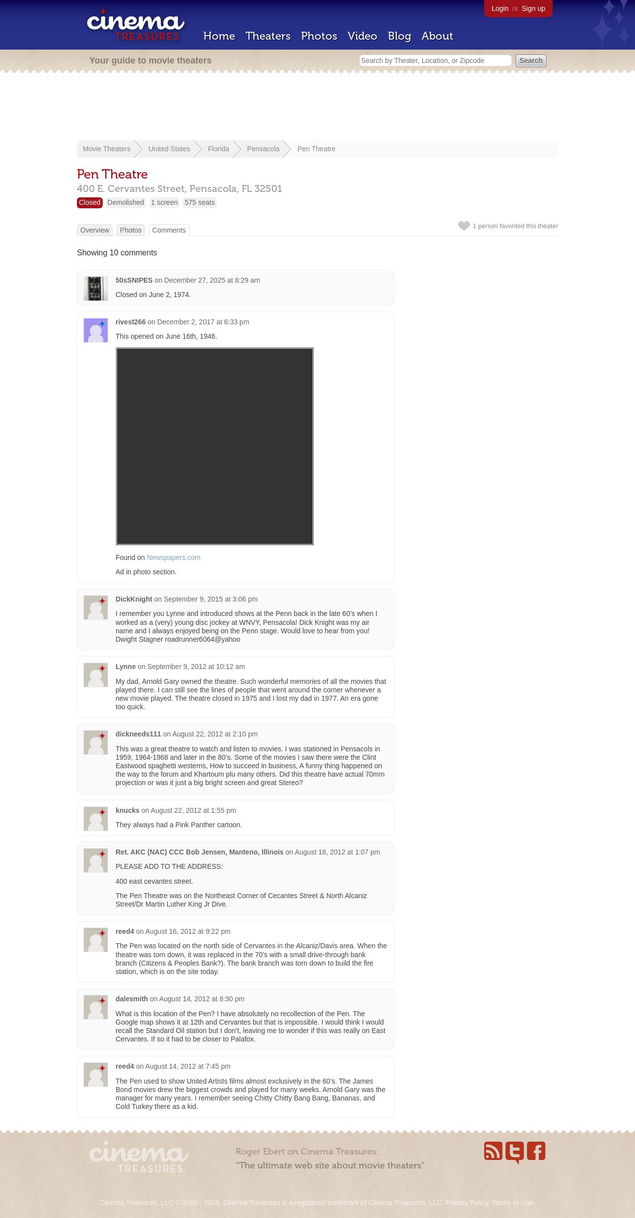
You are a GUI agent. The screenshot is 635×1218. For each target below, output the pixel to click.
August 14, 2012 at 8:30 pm (202, 999)
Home (219, 36)
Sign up (533, 8)
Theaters (268, 36)
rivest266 (131, 322)
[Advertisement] (317, 107)
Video (363, 36)
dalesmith (132, 999)
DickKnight (134, 599)
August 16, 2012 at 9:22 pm (188, 931)
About (437, 36)
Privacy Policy (466, 1203)
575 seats (200, 202)
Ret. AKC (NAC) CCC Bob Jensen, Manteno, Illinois (200, 852)
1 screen (164, 202)
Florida (218, 149)
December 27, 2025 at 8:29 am (212, 280)
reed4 (125, 931)
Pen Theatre (316, 149)
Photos (319, 36)
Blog (399, 36)
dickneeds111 (138, 734)
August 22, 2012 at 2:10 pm (214, 734)
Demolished (126, 202)
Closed (90, 202)
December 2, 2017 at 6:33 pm (203, 322)
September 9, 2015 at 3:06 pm (210, 599)
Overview (94, 230)
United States (169, 149)
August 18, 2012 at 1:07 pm (337, 852)
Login (500, 8)
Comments (169, 230)
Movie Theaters (106, 149)
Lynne (126, 666)
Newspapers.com (173, 557)
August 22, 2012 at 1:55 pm (193, 810)
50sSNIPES (134, 280)
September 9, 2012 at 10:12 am (196, 666)
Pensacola (263, 149)
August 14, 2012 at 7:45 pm (188, 1066)
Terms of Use (512, 1203)
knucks (127, 810)
